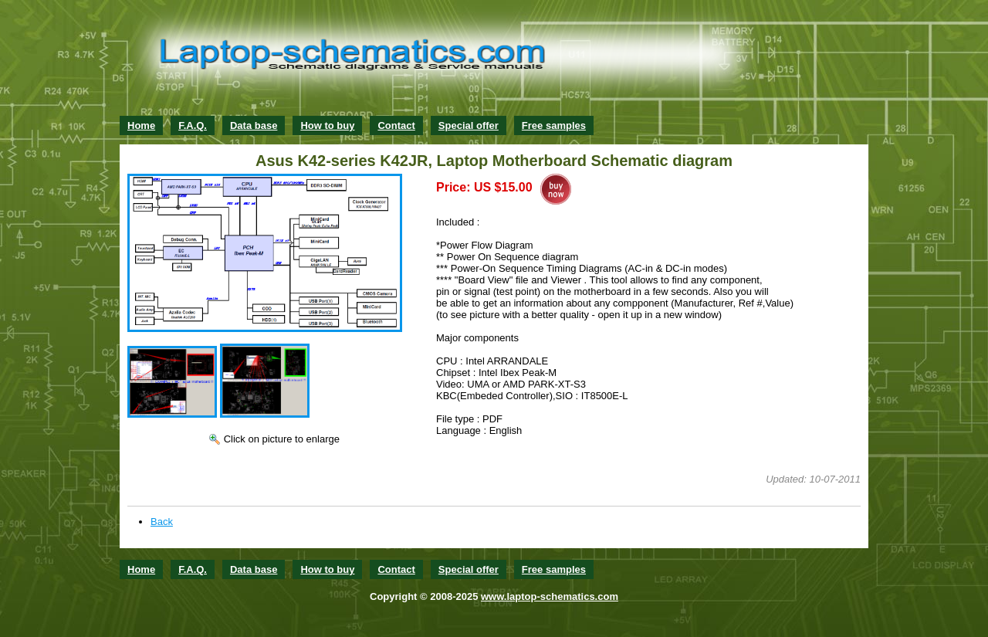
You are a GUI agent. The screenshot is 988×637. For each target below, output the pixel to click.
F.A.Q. (192, 125)
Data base (253, 125)
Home (141, 125)
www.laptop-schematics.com (549, 596)
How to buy (327, 125)
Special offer (468, 125)
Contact (395, 125)
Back (162, 521)
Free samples (554, 125)
